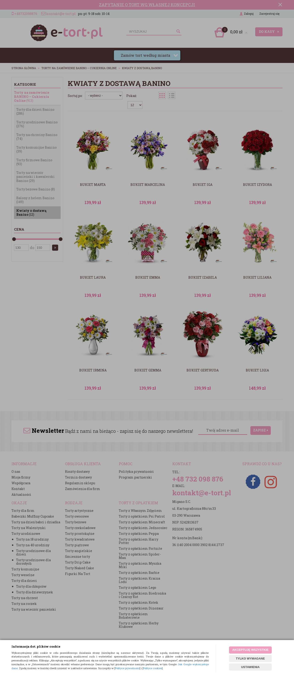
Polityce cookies (152, 668)
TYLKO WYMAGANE (250, 658)
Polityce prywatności (127, 668)
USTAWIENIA (250, 667)
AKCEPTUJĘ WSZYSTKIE (250, 650)
